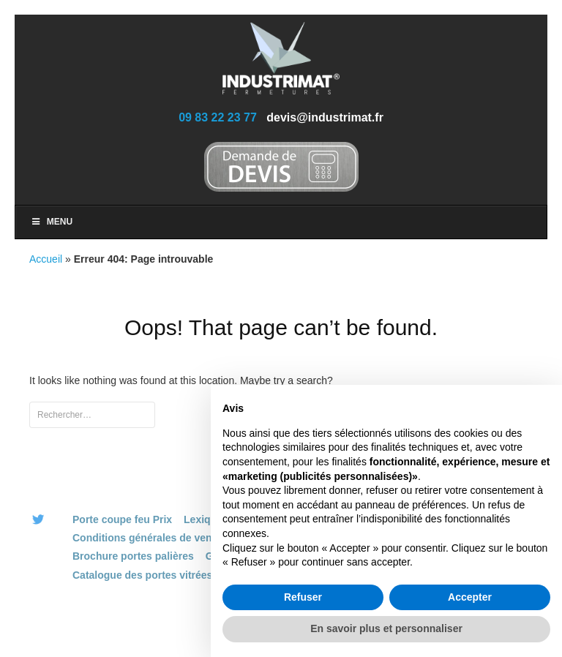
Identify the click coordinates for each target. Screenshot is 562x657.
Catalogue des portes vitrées (142, 575)
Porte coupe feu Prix (122, 519)
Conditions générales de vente (146, 538)
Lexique (203, 519)
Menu (51, 222)
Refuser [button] (303, 597)
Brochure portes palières (133, 556)
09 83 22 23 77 (218, 117)
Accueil (45, 259)
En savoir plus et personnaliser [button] (386, 628)
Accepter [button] (470, 597)
